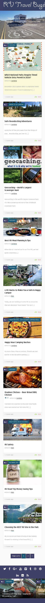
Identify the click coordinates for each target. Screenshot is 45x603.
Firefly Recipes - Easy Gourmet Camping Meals (24, 320)
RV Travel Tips (13, 148)
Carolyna (14, 81)
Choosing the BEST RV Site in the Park (22, 527)
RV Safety (9, 444)
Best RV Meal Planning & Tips (18, 240)
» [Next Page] (32, 556)
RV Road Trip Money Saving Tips (19, 489)
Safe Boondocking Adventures (18, 121)
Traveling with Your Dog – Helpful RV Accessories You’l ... (16, 595)
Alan (12, 296)
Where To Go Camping (16, 104)
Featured (12, 45)
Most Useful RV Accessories (18, 422)
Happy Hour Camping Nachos (17, 342)
